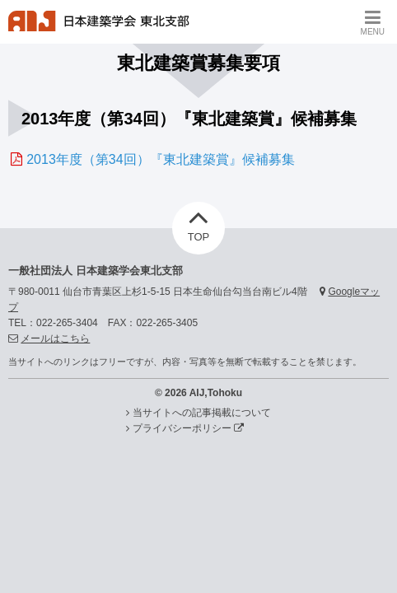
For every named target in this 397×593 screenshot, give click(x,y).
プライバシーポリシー (188, 428)
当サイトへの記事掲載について (202, 412)
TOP (199, 222)
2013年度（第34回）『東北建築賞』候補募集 (160, 159)
